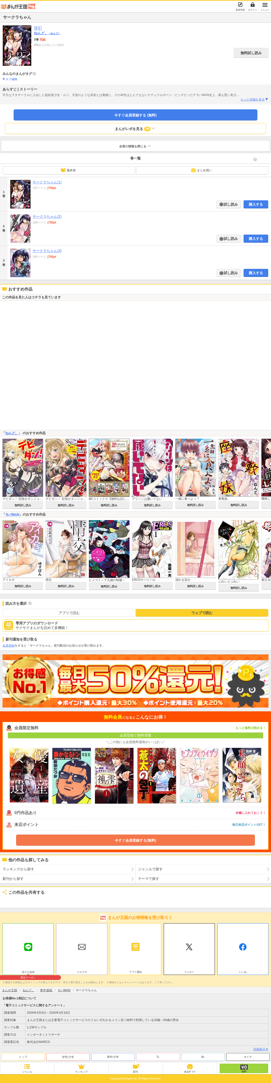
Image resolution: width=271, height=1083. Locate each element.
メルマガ (82, 972)
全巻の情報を (135, 146)
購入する (256, 204)
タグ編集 (12, 79)
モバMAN (12, 514)
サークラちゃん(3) (46, 251)
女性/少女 (68, 1056)
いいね (243, 972)
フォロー (189, 972)
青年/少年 (113, 1056)
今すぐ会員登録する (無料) (135, 115)
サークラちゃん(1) (46, 182)
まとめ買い (201, 170)
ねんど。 (47, 33)
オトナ (248, 1056)
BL (203, 1056)
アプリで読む (69, 613)
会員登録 (9, 645)
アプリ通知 (135, 972)
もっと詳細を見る (254, 99)
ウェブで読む (202, 613)
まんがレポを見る (135, 128)
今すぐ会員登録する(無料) (135, 840)
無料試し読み (251, 53)
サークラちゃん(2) (46, 216)
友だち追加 (28, 973)
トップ (23, 1056)
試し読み (230, 204)
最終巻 (68, 170)
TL (158, 1056)
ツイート (9, 901)
